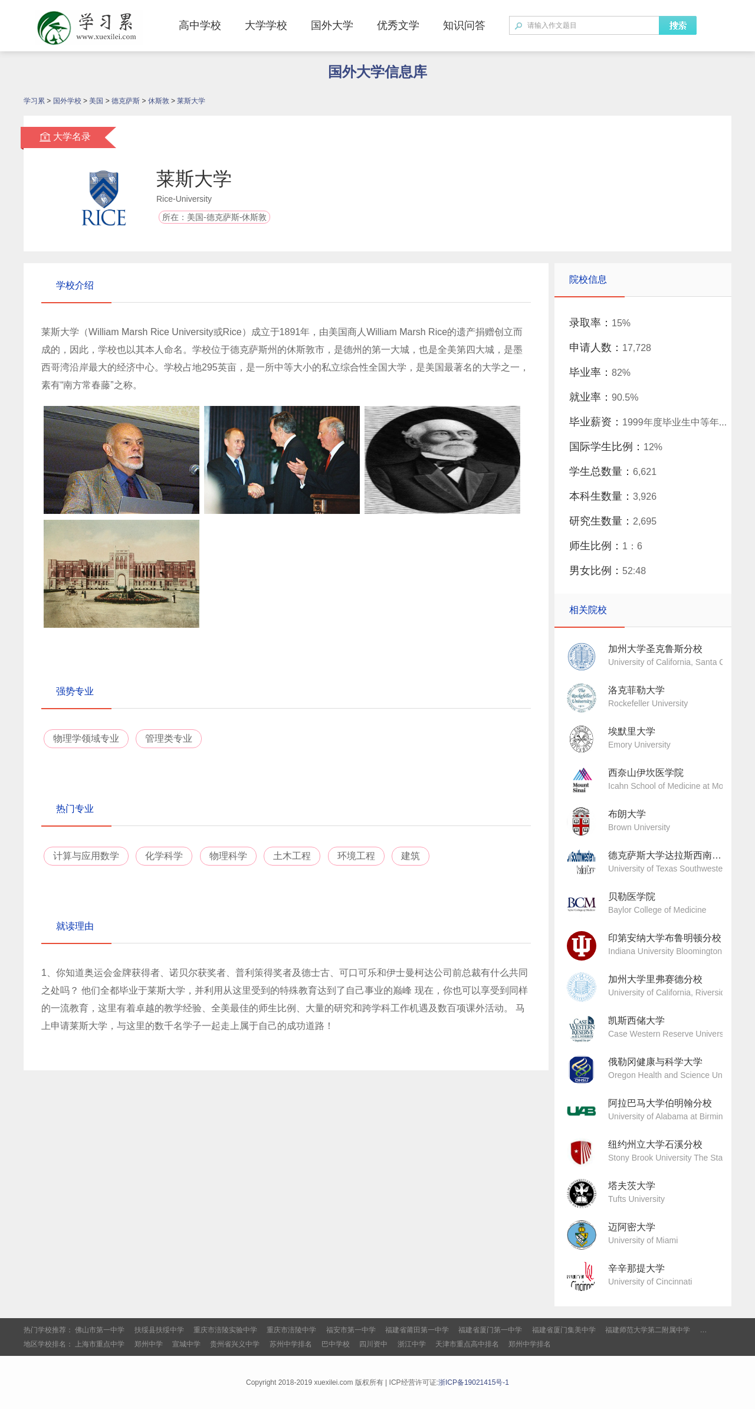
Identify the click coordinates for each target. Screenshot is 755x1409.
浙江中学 (412, 1344)
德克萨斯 (125, 101)
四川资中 (373, 1344)
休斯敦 (158, 101)
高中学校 (200, 25)
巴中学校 (335, 1344)
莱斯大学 (191, 101)
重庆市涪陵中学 (291, 1330)
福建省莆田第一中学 (417, 1330)
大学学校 (266, 25)
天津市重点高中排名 (467, 1344)
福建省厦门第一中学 (490, 1330)
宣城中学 (186, 1344)
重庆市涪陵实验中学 (225, 1330)
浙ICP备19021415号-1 (473, 1382)
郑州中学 (148, 1344)
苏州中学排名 (291, 1344)
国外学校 (67, 101)
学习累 (34, 101)
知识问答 (464, 25)
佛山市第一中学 (99, 1330)
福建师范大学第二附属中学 (647, 1330)
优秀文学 (398, 25)
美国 (96, 101)
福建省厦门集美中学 (564, 1330)
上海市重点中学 (99, 1344)
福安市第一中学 (351, 1330)
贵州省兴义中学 (235, 1344)
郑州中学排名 (529, 1344)
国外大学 (332, 25)
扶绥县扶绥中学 (159, 1330)
